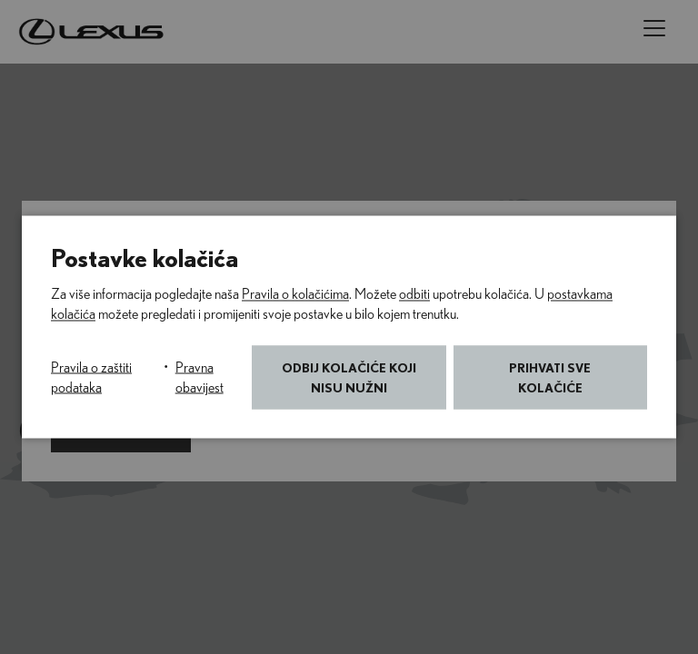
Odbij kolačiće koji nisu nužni (349, 377)
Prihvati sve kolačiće (550, 377)
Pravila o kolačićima (295, 294)
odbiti (414, 294)
